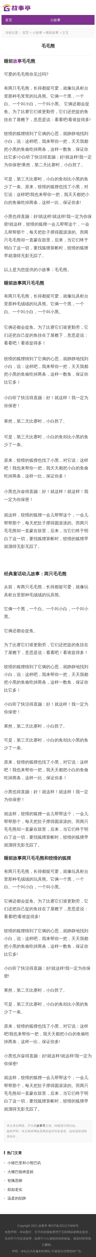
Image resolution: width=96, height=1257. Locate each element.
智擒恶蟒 (14, 1180)
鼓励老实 (14, 1189)
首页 (8, 20)
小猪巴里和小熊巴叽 (24, 1163)
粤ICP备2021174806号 (63, 1226)
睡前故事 (52, 32)
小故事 (55, 20)
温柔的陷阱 (16, 1198)
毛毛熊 (48, 45)
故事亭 (40, 1125)
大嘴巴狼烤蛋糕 (20, 1172)
